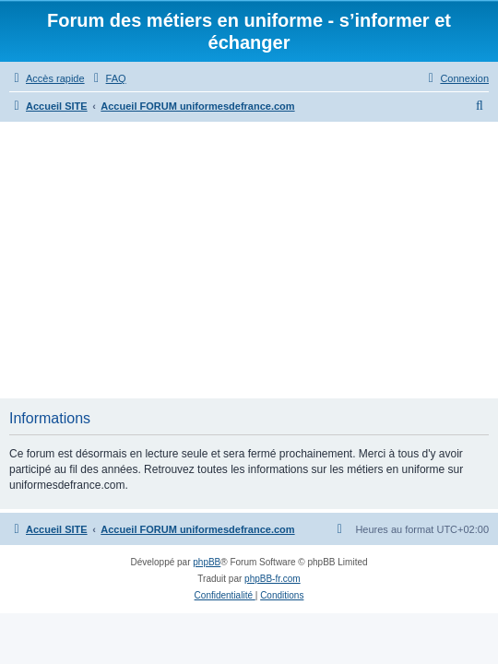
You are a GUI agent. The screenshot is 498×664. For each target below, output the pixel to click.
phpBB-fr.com (272, 579)
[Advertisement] (249, 260)
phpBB (206, 562)
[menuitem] (107, 78)
